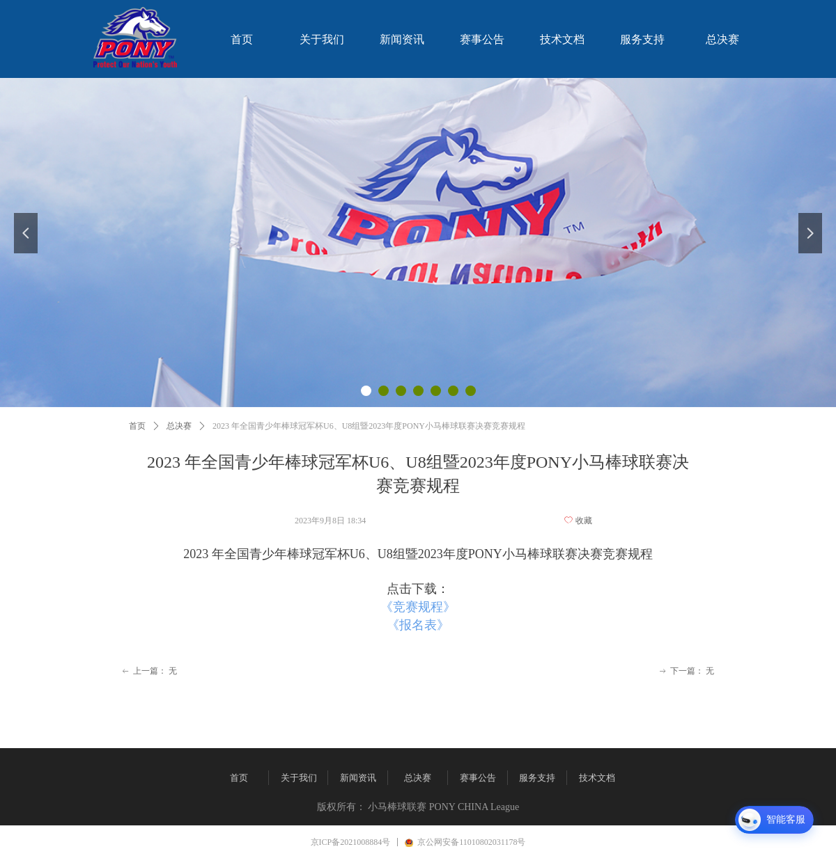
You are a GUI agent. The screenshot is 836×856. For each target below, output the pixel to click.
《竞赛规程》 (418, 607)
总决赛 (179, 426)
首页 (137, 426)
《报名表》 (418, 625)
